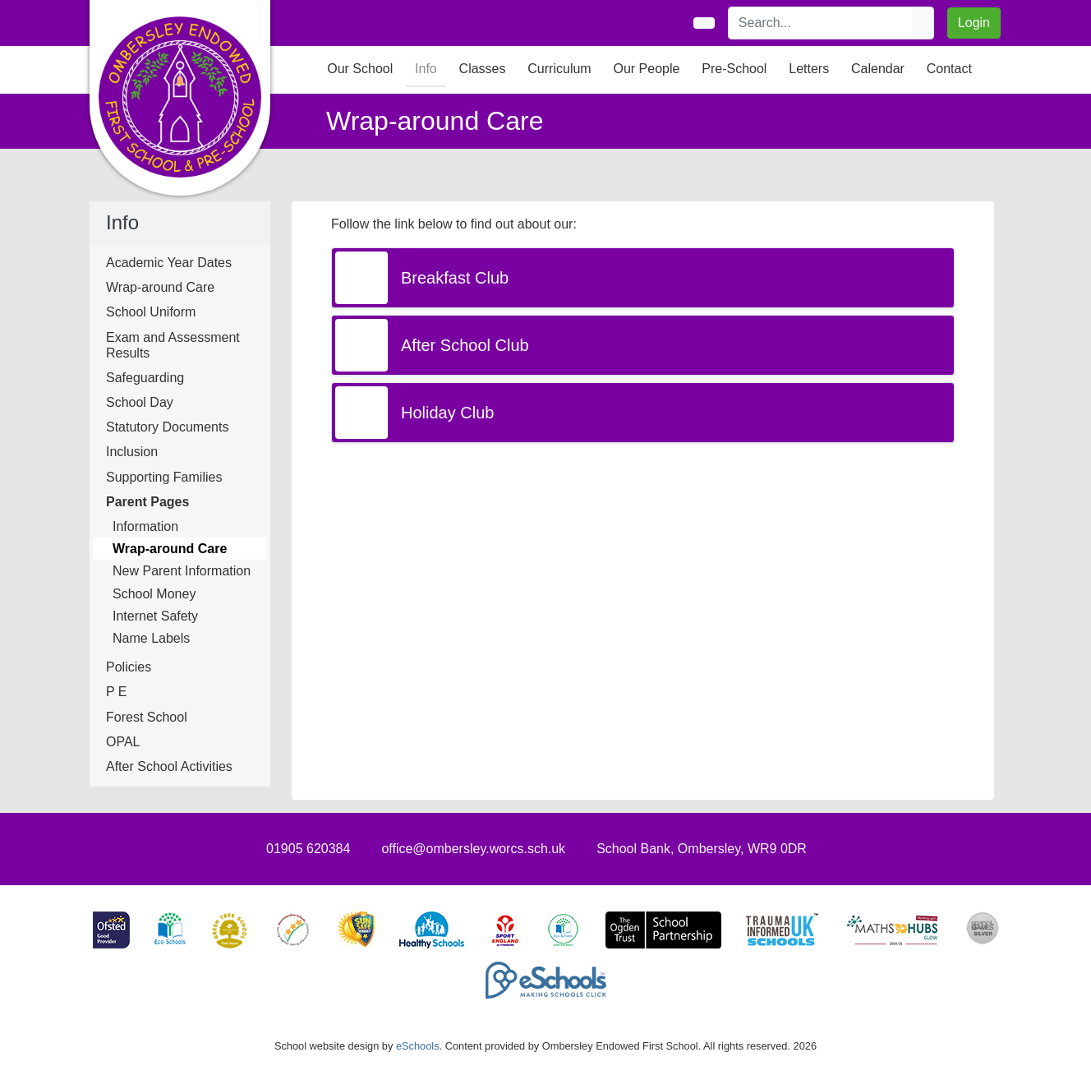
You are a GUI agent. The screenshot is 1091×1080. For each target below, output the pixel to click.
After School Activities (169, 766)
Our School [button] (360, 69)
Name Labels (151, 638)
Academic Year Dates (169, 263)
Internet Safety (155, 616)
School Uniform (151, 312)
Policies (128, 667)
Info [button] (426, 69)
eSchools (418, 1046)
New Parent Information (182, 571)
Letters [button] (809, 69)
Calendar (878, 69)
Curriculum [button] (559, 69)
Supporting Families (164, 477)
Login (974, 23)
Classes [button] (482, 69)
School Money (154, 594)
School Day (139, 402)
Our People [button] (646, 69)
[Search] (821, 23)
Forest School (146, 717)
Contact (949, 69)
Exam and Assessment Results (173, 345)
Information (145, 526)
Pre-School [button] (734, 69)
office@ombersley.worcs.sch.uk (473, 849)
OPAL (123, 742)
